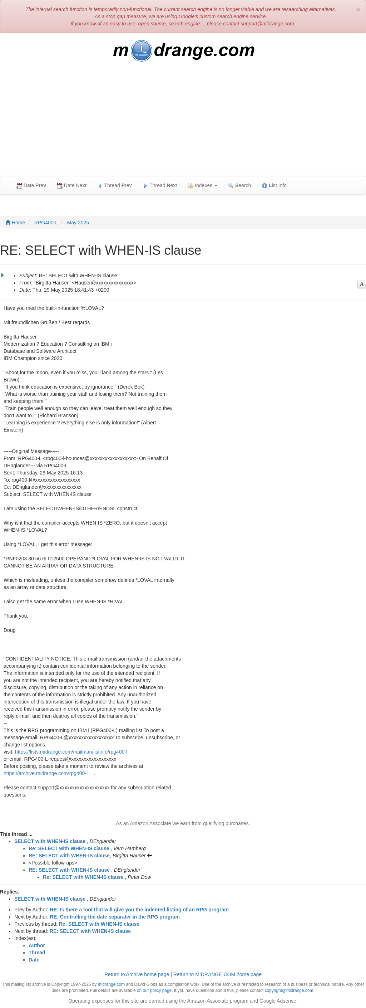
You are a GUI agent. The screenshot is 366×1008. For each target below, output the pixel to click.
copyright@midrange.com (289, 990)
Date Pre (31, 185)
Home (15, 222)
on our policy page (154, 990)
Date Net (71, 185)
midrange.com (111, 984)
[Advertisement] (183, 122)
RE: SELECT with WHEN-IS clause (69, 855)
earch (239, 185)
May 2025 (78, 222)
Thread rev (114, 185)
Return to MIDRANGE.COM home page (217, 974)
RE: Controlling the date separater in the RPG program (115, 917)
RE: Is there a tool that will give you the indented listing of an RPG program (139, 909)
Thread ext (160, 185)
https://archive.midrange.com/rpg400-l (46, 773)
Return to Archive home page (136, 974)
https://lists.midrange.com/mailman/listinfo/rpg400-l (71, 752)
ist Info (274, 185)
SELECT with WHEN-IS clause (49, 841)
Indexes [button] (202, 185)
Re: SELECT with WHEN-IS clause (69, 848)
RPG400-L (46, 222)
